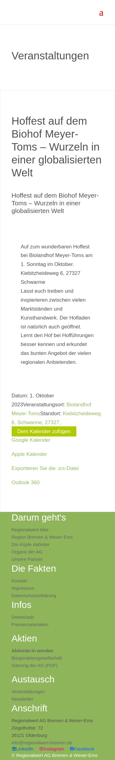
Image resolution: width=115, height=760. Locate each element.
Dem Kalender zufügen (44, 431)
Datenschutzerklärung (34, 595)
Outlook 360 (26, 482)
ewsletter (24, 699)
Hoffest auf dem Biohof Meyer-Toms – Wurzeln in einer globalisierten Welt (55, 203)
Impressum (23, 588)
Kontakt (19, 580)
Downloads (23, 617)
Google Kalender (31, 440)
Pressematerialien (30, 624)
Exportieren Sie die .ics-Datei (45, 468)
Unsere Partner (27, 559)
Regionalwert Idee (30, 529)
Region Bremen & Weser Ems (42, 537)
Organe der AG (27, 551)
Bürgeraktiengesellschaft (37, 658)
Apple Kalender (29, 454)
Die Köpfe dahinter (31, 544)
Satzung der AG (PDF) (35, 665)
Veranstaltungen (28, 691)
